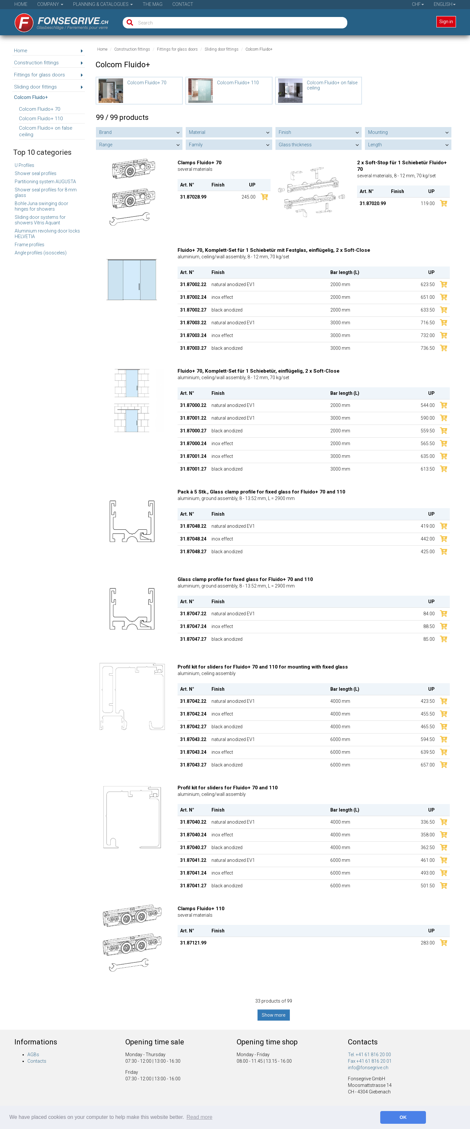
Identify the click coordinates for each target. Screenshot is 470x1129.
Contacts (36, 1061)
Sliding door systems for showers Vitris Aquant (40, 220)
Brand (105, 132)
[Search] (128, 22)
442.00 (428, 538)
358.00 (428, 834)
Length (375, 144)
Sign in (446, 21)
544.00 (428, 405)
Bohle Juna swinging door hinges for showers (41, 206)
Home (20, 4)
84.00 (429, 613)
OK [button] (403, 1117)
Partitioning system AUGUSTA (45, 181)
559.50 (428, 430)
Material (197, 132)
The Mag (153, 4)
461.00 (428, 860)
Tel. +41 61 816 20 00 (369, 1054)
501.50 (428, 885)
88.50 (429, 626)
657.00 (428, 764)
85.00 (429, 639)
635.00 (428, 456)
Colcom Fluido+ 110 (41, 118)
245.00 (249, 197)
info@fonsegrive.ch (368, 1067)
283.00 (428, 942)
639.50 (428, 752)
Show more (274, 1015)
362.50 (428, 847)
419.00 (428, 526)
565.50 (428, 443)
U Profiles (24, 165)
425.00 (428, 551)
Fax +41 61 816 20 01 (370, 1061)
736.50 (428, 348)
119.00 (428, 203)
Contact (182, 4)
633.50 (428, 310)
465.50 (428, 726)
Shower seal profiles (35, 173)
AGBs (33, 1054)
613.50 (428, 469)
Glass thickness (295, 144)
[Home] (57, 20)
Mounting (378, 132)
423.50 (428, 701)
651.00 (428, 297)
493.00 (428, 873)
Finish (285, 132)
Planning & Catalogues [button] (103, 4)
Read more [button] (199, 1117)
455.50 (428, 714)
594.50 (428, 739)
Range (105, 144)
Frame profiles (29, 244)
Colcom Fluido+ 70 (39, 109)
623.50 (428, 284)
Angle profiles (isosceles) (41, 252)
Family (196, 144)
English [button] (445, 4)
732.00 (428, 335)
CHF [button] (418, 4)
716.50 (428, 322)
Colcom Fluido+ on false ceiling (45, 131)
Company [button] (50, 4)
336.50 (428, 822)
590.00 (428, 418)
